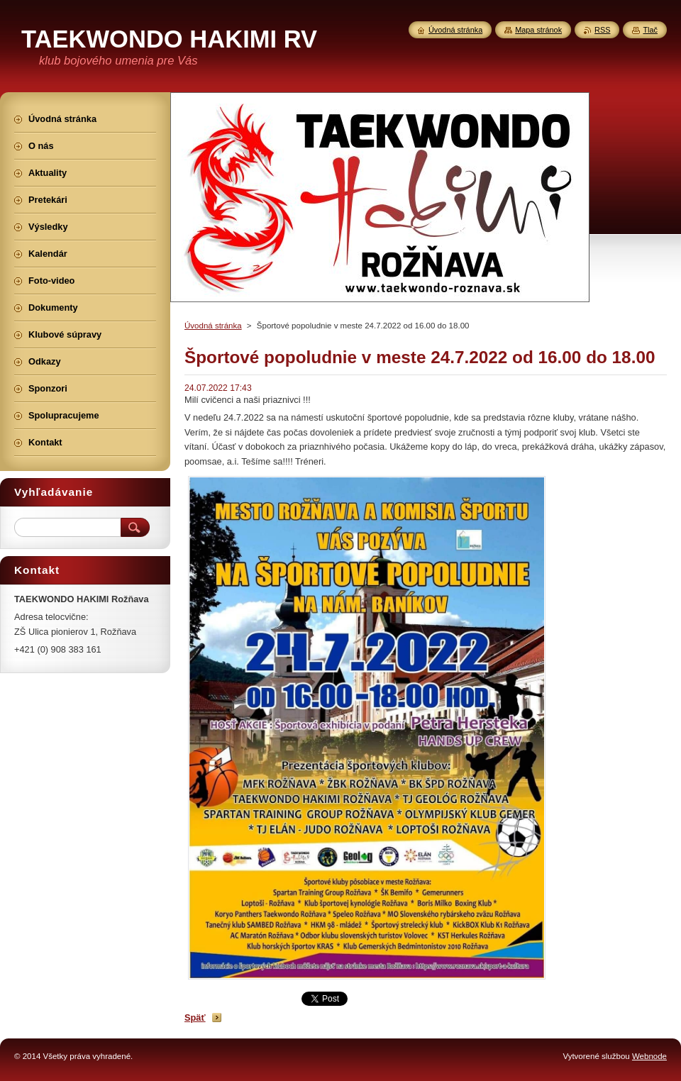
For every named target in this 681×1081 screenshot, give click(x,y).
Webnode (649, 1056)
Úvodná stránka (213, 325)
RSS (602, 30)
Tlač (650, 30)
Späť (195, 1017)
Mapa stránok (538, 30)
